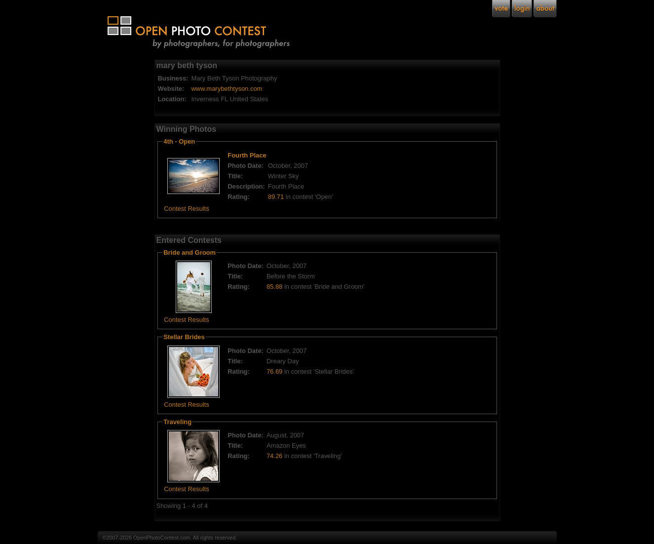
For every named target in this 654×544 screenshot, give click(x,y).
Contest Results (186, 208)
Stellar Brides (184, 337)
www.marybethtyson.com (226, 88)
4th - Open (179, 141)
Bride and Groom (189, 252)
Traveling (177, 422)
